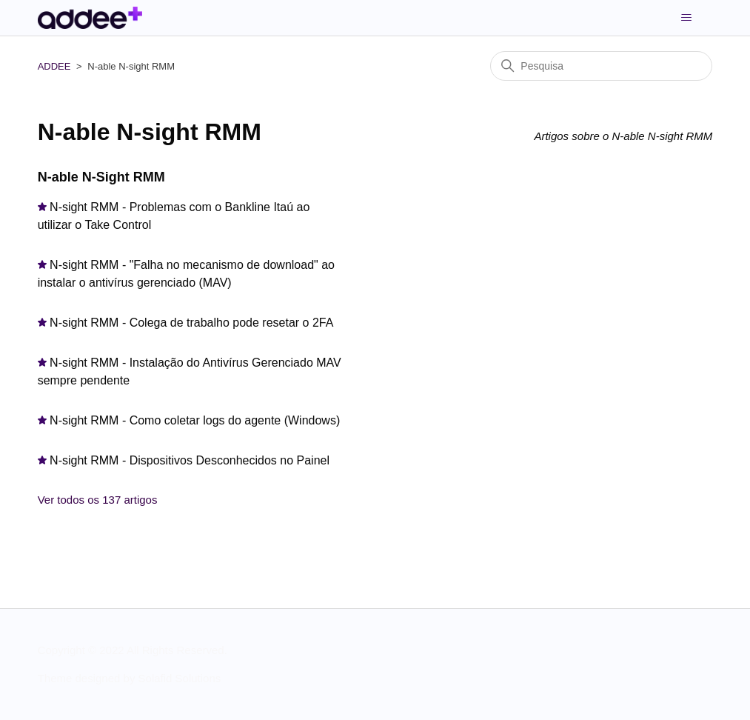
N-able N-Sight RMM (101, 177)
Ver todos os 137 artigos (98, 499)
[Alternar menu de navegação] (686, 18)
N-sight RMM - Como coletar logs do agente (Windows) (195, 420)
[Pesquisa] (601, 66)
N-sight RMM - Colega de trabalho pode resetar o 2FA (191, 322)
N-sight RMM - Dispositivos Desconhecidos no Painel (189, 460)
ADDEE (54, 66)
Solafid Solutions (179, 678)
